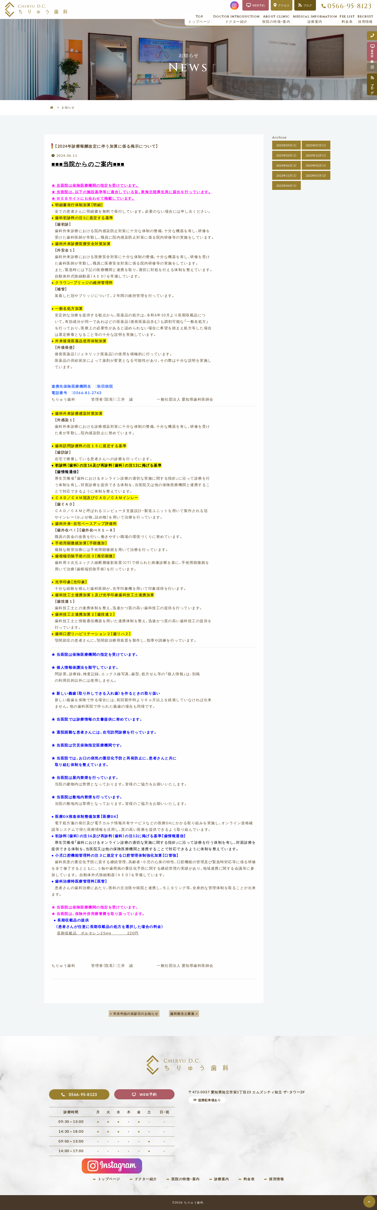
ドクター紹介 (236, 19)
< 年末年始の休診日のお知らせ (134, 1013)
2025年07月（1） (316, 145)
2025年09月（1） (286, 145)
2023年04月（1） (286, 185)
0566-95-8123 (349, 6)
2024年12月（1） (316, 155)
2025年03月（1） (286, 155)
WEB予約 (148, 1094)
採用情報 (365, 19)
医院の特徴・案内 (276, 19)
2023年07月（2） (316, 175)
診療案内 (315, 19)
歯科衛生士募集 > (184, 1013)
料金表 (347, 19)
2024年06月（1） (286, 165)
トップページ (199, 19)
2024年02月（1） (316, 165)
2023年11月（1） (286, 175)
